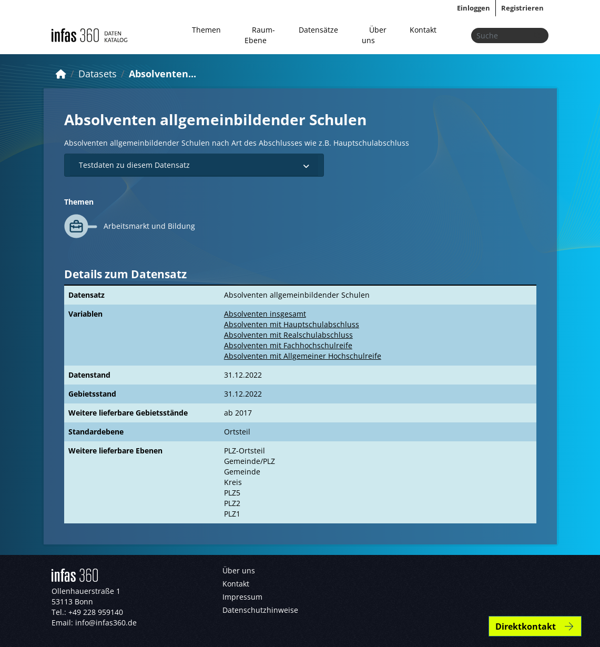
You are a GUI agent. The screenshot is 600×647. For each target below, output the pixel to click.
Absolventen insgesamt (265, 314)
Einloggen (473, 8)
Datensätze (318, 30)
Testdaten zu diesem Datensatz (194, 165)
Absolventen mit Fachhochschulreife (288, 345)
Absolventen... (162, 73)
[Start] (61, 73)
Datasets (97, 73)
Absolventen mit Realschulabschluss (288, 335)
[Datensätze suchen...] (510, 35)
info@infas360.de (106, 623)
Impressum (242, 597)
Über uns (374, 35)
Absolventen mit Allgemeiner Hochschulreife (302, 356)
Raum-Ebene (260, 35)
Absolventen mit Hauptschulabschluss (291, 324)
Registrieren (522, 8)
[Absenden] (537, 35)
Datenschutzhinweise (260, 610)
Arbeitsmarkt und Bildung (149, 226)
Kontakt (423, 30)
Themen (206, 30)
